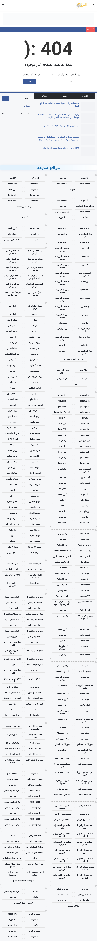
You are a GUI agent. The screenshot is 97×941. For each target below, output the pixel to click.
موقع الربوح (35, 507)
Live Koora (62, 568)
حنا (34, 709)
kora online (85, 429)
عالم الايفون (35, 359)
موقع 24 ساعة (12, 331)
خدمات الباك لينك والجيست (35, 727)
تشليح (34, 858)
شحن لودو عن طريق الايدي (12, 679)
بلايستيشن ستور (34, 692)
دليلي (35, 320)
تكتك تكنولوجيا (35, 365)
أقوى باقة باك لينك (12, 754)
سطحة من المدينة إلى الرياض (62, 868)
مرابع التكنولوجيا (35, 342)
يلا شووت (85, 677)
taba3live (85, 500)
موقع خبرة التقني (35, 376)
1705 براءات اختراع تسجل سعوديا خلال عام (61, 148)
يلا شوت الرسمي (62, 671)
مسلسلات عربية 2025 (62, 371)
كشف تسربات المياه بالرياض (34, 285)
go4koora (84, 289)
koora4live (84, 395)
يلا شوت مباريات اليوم (62, 556)
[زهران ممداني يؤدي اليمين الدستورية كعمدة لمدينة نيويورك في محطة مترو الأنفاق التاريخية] (88, 118)
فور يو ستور (12, 636)
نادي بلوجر (12, 376)
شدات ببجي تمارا (12, 597)
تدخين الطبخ (12, 501)
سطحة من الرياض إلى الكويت (85, 876)
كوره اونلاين (62, 585)
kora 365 (85, 423)
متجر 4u (34, 642)
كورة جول (85, 248)
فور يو (12, 664)
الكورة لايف (85, 705)
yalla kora (84, 457)
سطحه (12, 835)
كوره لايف (62, 705)
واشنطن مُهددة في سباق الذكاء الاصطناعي (61, 126)
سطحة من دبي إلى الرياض (62, 851)
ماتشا (12, 709)
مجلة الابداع (35, 399)
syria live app (85, 794)
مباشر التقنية (12, 428)
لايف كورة (85, 711)
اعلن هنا (12, 306)
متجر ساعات (62, 900)
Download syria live (62, 794)
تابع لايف (84, 265)
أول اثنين (12, 496)
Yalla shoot (62, 685)
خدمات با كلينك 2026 (35, 760)
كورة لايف (62, 435)
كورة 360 (12, 195)
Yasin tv (62, 539)
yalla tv (34, 897)
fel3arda (62, 401)
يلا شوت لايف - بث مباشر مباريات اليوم (62, 603)
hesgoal (62, 488)
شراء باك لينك (35, 563)
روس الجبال (12, 450)
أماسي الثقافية (34, 388)
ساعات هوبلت (73, 906)
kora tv (85, 418)
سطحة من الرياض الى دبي (85, 851)
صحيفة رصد (35, 541)
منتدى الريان (12, 552)
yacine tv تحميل (85, 602)
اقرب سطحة (84, 814)
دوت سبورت (85, 306)
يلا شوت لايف (62, 616)
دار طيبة (12, 530)
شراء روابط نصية (35, 569)
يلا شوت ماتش (85, 446)
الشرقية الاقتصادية (12, 354)
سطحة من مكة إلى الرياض (85, 834)
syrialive (85, 758)
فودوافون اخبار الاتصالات (12, 584)
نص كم (35, 325)
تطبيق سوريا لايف (84, 789)
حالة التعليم (12, 484)
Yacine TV (84, 533)
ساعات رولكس (84, 894)
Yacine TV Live (84, 545)
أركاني (34, 428)
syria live (62, 750)
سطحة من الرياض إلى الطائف (62, 834)
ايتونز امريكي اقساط (12, 659)
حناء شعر (12, 704)
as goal (62, 351)
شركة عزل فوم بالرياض (12, 268)
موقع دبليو (12, 467)
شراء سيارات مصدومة (12, 873)
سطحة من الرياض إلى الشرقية (62, 843)
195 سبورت (85, 477)
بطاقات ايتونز (12, 687)
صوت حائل (12, 507)
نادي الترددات (12, 399)
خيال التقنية (12, 342)
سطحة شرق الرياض (84, 819)
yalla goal (84, 406)
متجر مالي (12, 325)
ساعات (85, 889)
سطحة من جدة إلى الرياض (85, 859)
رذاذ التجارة (12, 416)
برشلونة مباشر (12, 779)
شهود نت (12, 422)
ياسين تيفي (84, 452)
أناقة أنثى (12, 382)
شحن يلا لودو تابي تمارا (12, 651)
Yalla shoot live (62, 693)
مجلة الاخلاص (12, 547)
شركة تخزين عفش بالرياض (35, 260)
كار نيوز (12, 371)
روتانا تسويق (12, 394)
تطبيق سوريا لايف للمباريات (62, 782)
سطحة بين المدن (35, 841)
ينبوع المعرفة (34, 484)
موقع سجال (12, 462)
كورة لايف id (62, 699)
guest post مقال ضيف (35, 735)
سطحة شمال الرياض (62, 814)
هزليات (35, 490)
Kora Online (84, 585)
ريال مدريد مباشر (35, 785)
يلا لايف (85, 217)
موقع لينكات (35, 524)
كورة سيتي (84, 281)
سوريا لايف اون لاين (85, 744)
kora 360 (62, 429)
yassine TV (85, 596)
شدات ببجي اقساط (35, 597)
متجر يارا (35, 445)
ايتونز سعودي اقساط (34, 614)
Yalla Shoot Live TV (62, 550)
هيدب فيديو (12, 411)
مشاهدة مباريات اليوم (85, 206)
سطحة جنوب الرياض (34, 852)
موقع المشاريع (35, 479)
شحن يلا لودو (34, 678)
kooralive (85, 733)
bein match (85, 298)
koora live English (62, 412)
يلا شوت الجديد (85, 671)
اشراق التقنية (34, 337)
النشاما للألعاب (12, 479)
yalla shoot (85, 184)
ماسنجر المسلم (12, 524)
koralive (62, 727)
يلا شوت (84, 178)
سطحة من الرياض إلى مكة (62, 826)
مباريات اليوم (34, 914)
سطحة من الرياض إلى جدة (85, 826)
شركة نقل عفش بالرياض (12, 252)
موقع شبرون (12, 513)
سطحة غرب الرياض (62, 819)
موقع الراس (12, 473)
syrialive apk (62, 789)
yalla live (85, 345)
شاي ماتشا (34, 715)
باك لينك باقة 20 (12, 743)
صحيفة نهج (34, 371)
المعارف (12, 405)
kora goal (62, 242)
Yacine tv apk (62, 596)
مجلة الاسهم (12, 348)
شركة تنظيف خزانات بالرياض (12, 277)
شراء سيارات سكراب (12, 858)
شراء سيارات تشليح (35, 864)
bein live (85, 256)
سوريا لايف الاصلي (62, 744)
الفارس (34, 462)
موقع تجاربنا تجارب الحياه (12, 761)
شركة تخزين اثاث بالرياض (35, 252)
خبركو (34, 331)
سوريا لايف (84, 314)
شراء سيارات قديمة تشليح (23, 880)
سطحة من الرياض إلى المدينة (85, 868)
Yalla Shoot (62, 545)
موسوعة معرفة (35, 547)
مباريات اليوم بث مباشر (85, 235)
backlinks (34, 583)
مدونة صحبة (35, 433)
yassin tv (85, 539)
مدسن (34, 394)
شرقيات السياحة (12, 433)
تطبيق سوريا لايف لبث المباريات (85, 782)
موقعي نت (34, 467)
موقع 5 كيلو (12, 320)
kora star (62, 228)
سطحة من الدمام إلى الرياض (62, 859)
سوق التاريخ (35, 743)
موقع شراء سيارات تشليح (12, 865)
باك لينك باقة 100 (12, 748)
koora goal (85, 242)
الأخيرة (85, 96)
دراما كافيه (84, 370)
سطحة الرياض (85, 805)
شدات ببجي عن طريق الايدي (12, 643)
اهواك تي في (62, 378)
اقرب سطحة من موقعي (62, 806)
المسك (12, 490)
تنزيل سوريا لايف (62, 772)
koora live (62, 395)
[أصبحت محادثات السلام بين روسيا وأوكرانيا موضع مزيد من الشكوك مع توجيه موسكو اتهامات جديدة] (88, 140)
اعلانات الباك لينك (12, 575)
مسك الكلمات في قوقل (34, 307)
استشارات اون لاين (35, 405)
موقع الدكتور (34, 501)
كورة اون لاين (62, 328)
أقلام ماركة (85, 900)
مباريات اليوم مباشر (12, 240)
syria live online (62, 758)
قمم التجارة (35, 518)
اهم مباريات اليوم (62, 212)
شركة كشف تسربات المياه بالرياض (34, 277)
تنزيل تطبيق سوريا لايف (84, 773)
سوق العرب (12, 734)
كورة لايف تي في (62, 562)
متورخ (12, 388)
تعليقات (45, 96)
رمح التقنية (34, 416)
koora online (84, 337)
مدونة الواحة (12, 518)
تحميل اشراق (34, 411)
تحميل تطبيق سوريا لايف (62, 765)
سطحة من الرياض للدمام (84, 843)
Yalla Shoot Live (62, 573)
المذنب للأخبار (35, 473)
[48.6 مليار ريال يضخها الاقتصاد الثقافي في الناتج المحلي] (88, 106)
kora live (62, 452)
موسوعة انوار (34, 439)
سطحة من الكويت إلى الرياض (62, 876)
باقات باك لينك (12, 569)
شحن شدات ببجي (35, 670)
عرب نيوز (35, 354)
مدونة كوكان (12, 365)
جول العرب (62, 469)
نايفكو (12, 541)
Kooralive (84, 727)
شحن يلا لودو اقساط (12, 614)
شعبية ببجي (35, 687)
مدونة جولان (12, 456)
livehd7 (62, 500)
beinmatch (85, 401)
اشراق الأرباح (12, 439)
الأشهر (65, 96)
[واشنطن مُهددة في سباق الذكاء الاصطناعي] (88, 129)
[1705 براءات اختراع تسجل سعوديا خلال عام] (88, 151)
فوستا (84, 378)
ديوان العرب (35, 450)
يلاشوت (35, 925)
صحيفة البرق (34, 513)
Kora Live (85, 562)
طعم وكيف (34, 422)
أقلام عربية (34, 456)
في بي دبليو (35, 496)
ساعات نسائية (62, 894)
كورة (85, 488)
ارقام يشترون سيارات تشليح (35, 873)
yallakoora (62, 323)
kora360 (12, 178)
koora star (84, 228)
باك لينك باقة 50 (34, 748)
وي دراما (73, 384)
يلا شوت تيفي (84, 556)
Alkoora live (62, 733)
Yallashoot (85, 693)
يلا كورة (62, 217)
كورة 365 (62, 423)
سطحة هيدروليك (12, 841)
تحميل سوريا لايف (84, 764)
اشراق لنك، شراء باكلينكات (35, 576)
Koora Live (85, 568)
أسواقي (12, 359)
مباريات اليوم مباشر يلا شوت (84, 617)
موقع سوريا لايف (62, 738)
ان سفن (12, 337)
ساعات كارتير (62, 889)
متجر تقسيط (12, 625)
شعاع (12, 445)
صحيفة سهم (35, 530)
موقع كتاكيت (34, 535)
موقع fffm (34, 552)
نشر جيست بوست (12, 726)
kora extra (62, 234)
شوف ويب (34, 348)
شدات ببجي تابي (12, 602)
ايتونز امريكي (12, 608)
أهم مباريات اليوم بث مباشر (84, 686)
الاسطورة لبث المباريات (85, 274)
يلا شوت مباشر (85, 550)
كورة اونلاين (85, 435)
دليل (12, 535)
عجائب (35, 382)
